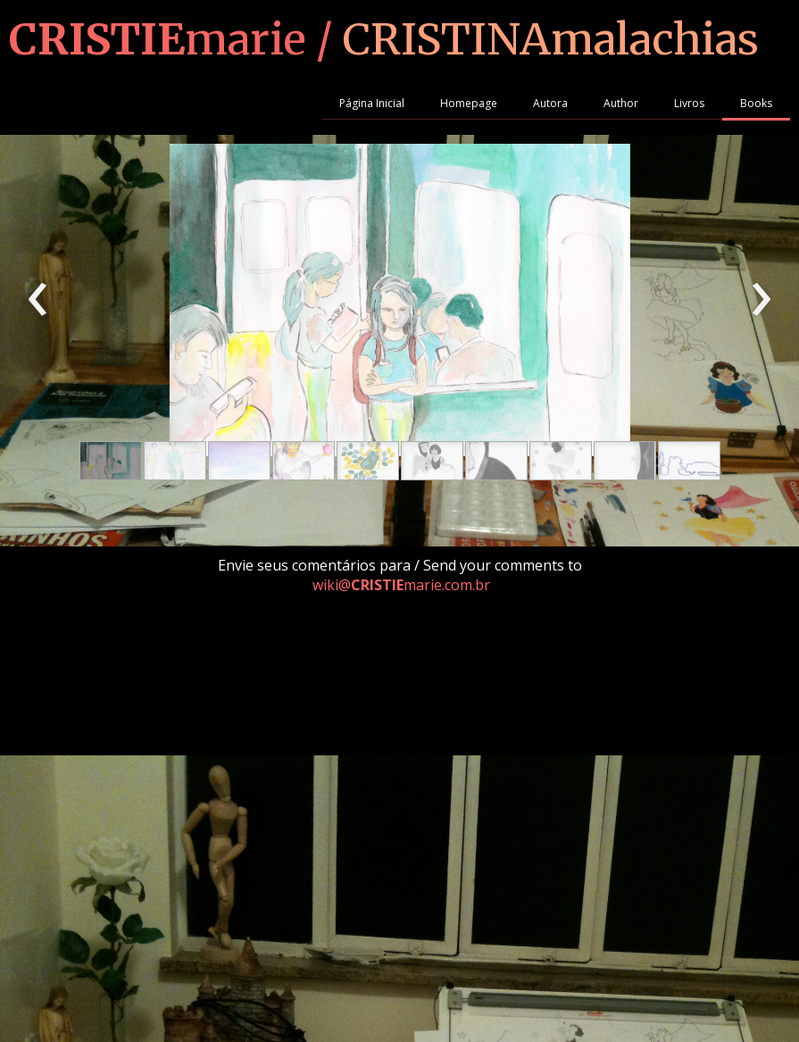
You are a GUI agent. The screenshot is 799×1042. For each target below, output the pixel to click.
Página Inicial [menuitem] (371, 103)
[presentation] (38, 300)
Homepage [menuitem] (468, 103)
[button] (110, 460)
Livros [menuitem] (689, 103)
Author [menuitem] (620, 103)
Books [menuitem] (756, 103)
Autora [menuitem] (550, 103)
